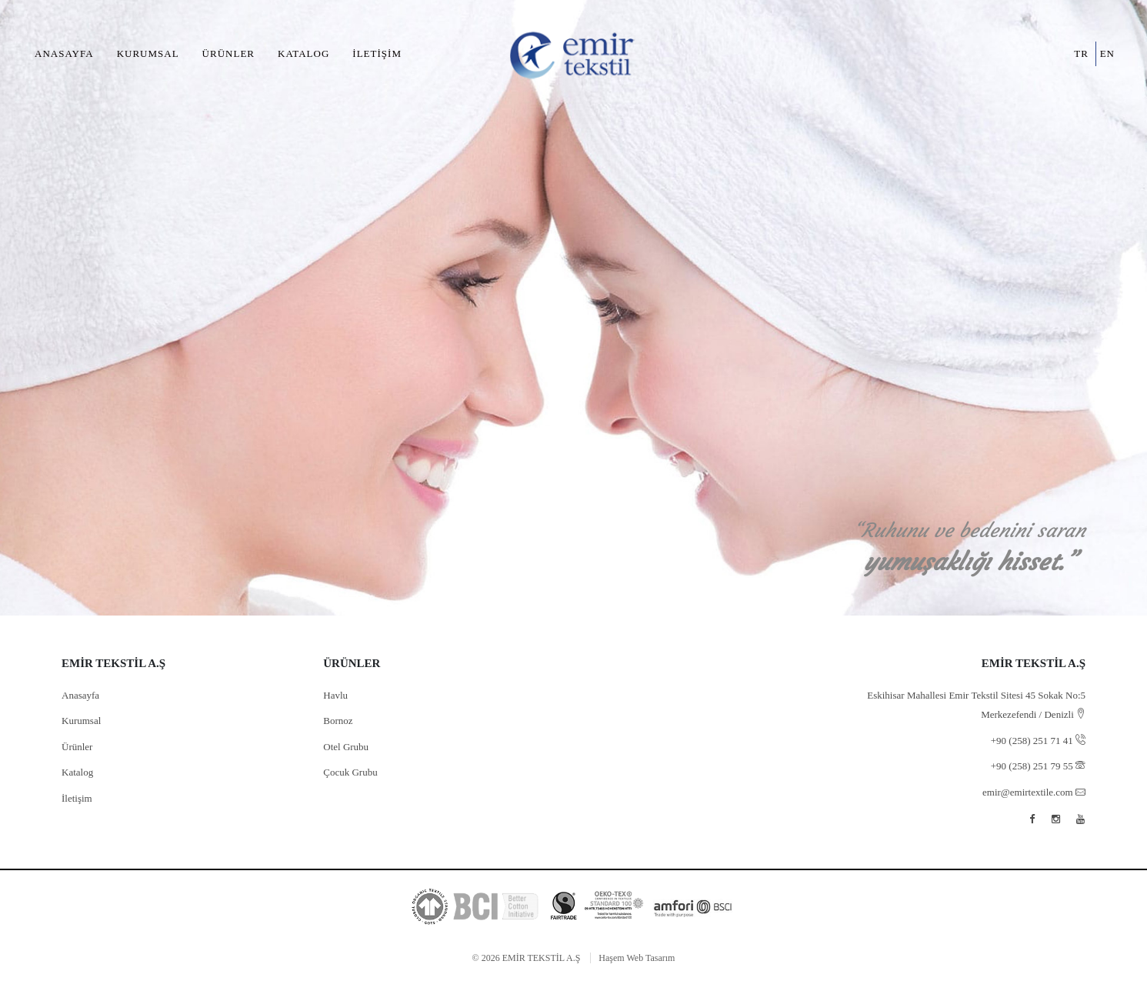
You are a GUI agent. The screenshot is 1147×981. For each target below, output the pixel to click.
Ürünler (228, 53)
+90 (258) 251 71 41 (1038, 740)
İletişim (377, 53)
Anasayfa (64, 53)
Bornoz (337, 720)
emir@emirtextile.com (1033, 792)
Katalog (303, 53)
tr (1081, 53)
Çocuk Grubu (350, 772)
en (1107, 53)
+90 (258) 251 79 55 (1038, 766)
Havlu (335, 695)
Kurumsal (148, 53)
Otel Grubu (345, 746)
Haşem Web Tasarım (637, 958)
